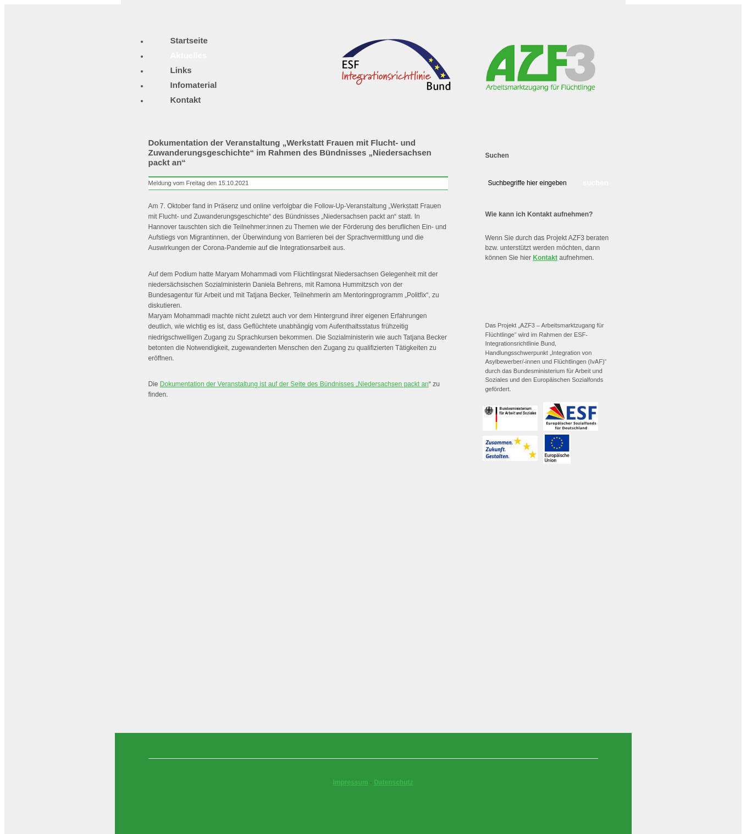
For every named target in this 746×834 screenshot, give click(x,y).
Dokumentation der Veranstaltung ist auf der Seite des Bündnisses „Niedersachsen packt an (294, 384)
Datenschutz (393, 782)
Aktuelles (188, 55)
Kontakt (545, 258)
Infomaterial (193, 85)
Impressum (350, 782)
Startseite (189, 40)
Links (181, 70)
